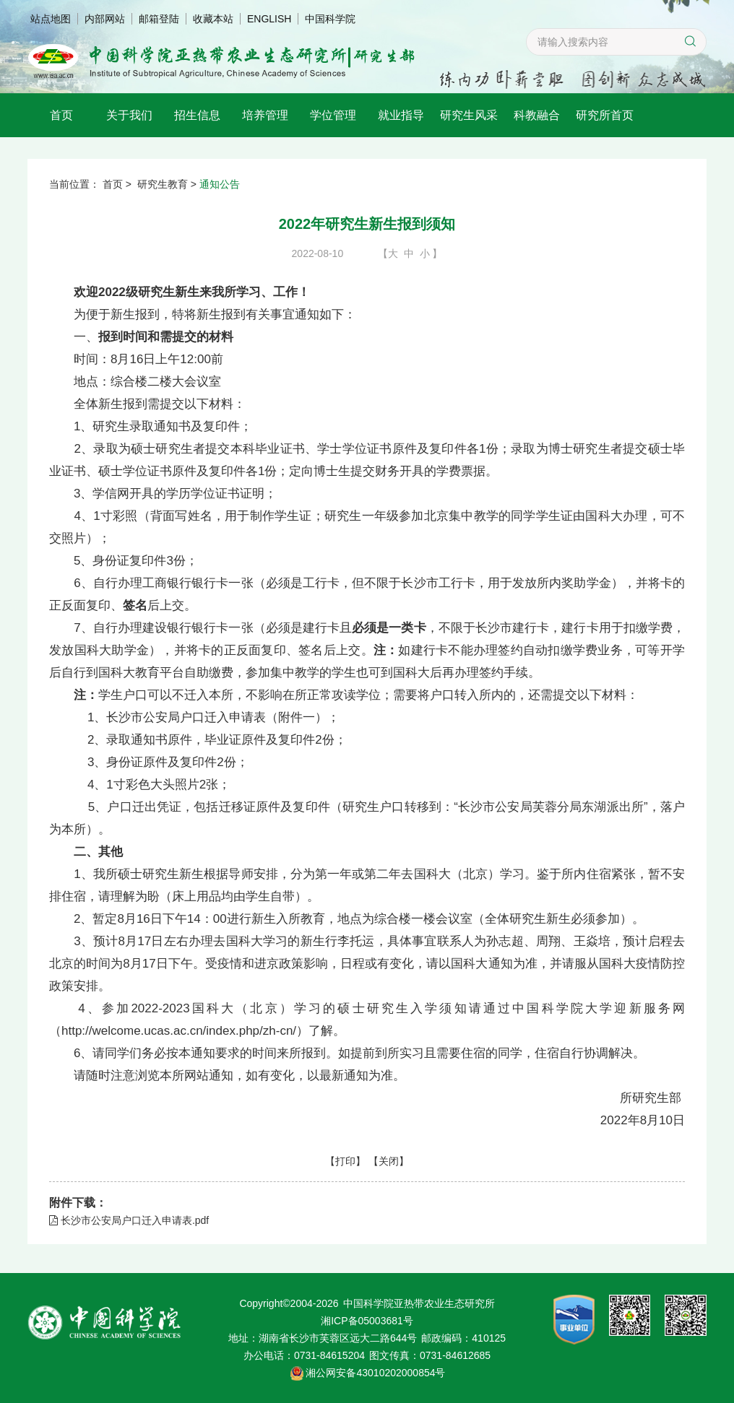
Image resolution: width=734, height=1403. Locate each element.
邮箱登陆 (159, 19)
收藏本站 (213, 19)
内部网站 (105, 19)
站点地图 (50, 19)
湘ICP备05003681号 (367, 1320)
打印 (345, 1161)
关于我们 (129, 115)
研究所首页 (605, 115)
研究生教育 (162, 184)
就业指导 (401, 115)
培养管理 (265, 115)
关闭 (389, 1161)
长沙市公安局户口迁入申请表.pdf (129, 1220)
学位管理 (333, 115)
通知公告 (219, 184)
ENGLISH (269, 19)
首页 (61, 115)
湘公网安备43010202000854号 (375, 1372)
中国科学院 (330, 19)
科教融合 (537, 115)
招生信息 (197, 115)
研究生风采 (469, 115)
